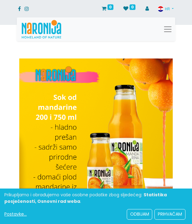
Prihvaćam (170, 214)
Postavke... (15, 214)
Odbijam (139, 214)
